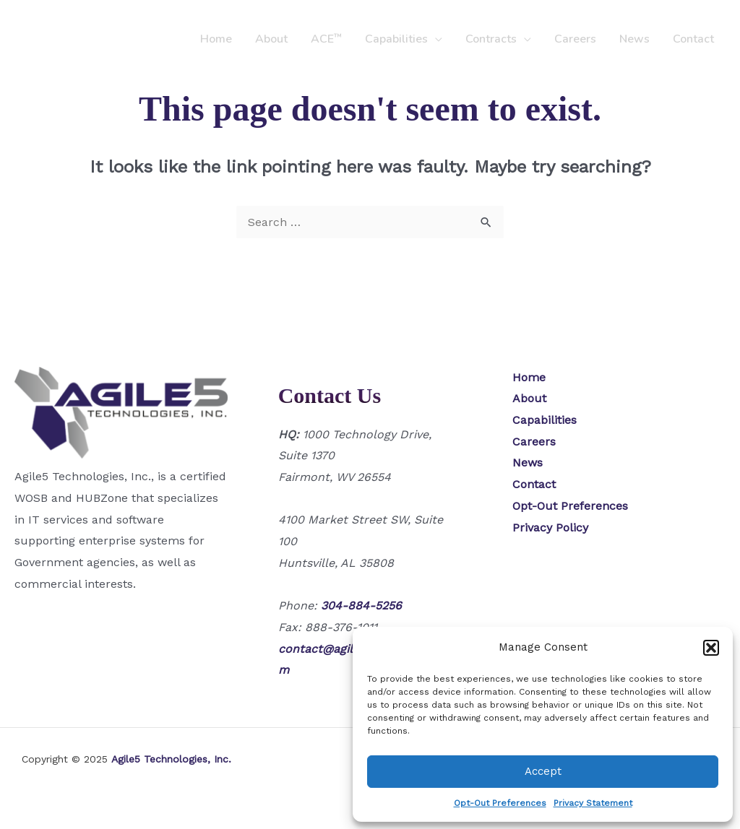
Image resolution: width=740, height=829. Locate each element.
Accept (543, 771)
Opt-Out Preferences (500, 803)
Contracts (491, 39)
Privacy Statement (593, 803)
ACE (326, 39)
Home (216, 39)
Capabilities (396, 39)
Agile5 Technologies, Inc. (171, 759)
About (271, 39)
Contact (693, 39)
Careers (575, 39)
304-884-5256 (361, 605)
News (634, 39)
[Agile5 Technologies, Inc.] (77, 38)
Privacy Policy (550, 527)
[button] (711, 648)
